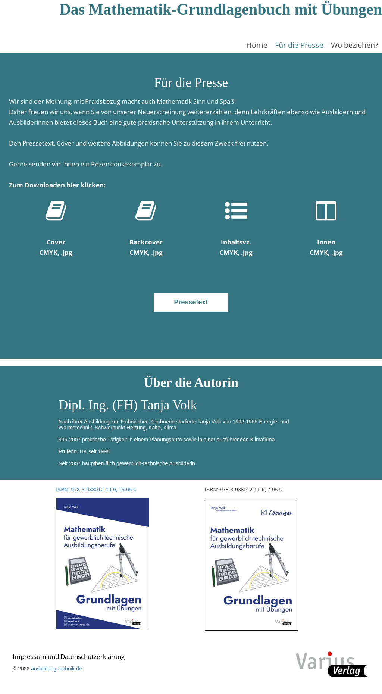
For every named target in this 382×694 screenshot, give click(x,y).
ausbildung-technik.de (56, 669)
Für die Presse (299, 45)
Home (256, 45)
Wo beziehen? (354, 45)
